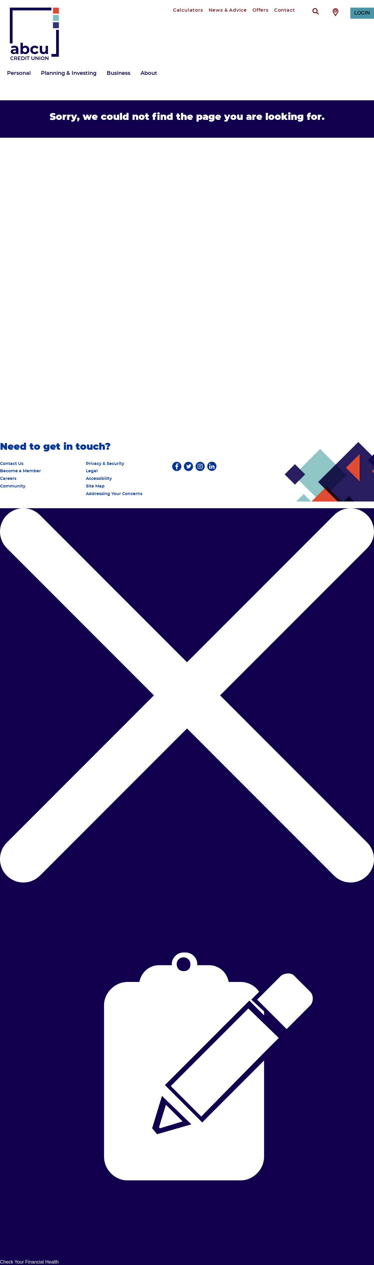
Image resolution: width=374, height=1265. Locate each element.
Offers (260, 10)
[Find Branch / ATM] (335, 12)
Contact (284, 10)
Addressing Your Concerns (114, 494)
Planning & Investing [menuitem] (68, 73)
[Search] (315, 11)
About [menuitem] (149, 73)
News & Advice (228, 10)
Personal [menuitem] (19, 73)
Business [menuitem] (118, 73)
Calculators (188, 10)
